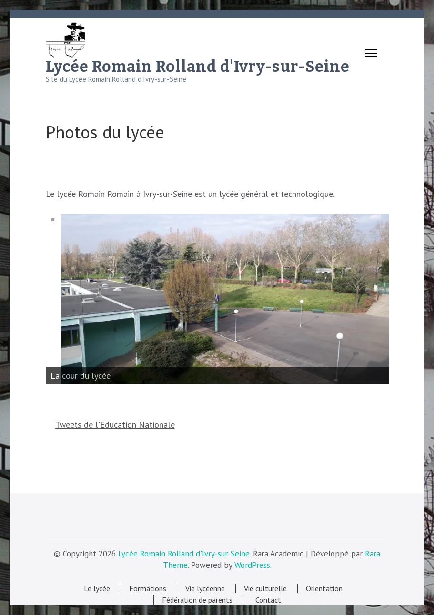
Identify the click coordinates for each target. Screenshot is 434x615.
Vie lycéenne (205, 588)
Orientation (324, 588)
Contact (266, 600)
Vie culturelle (265, 588)
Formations (147, 588)
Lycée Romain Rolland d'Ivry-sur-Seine (198, 67)
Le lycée (97, 588)
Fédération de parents (197, 600)
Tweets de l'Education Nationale (115, 424)
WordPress (252, 565)
